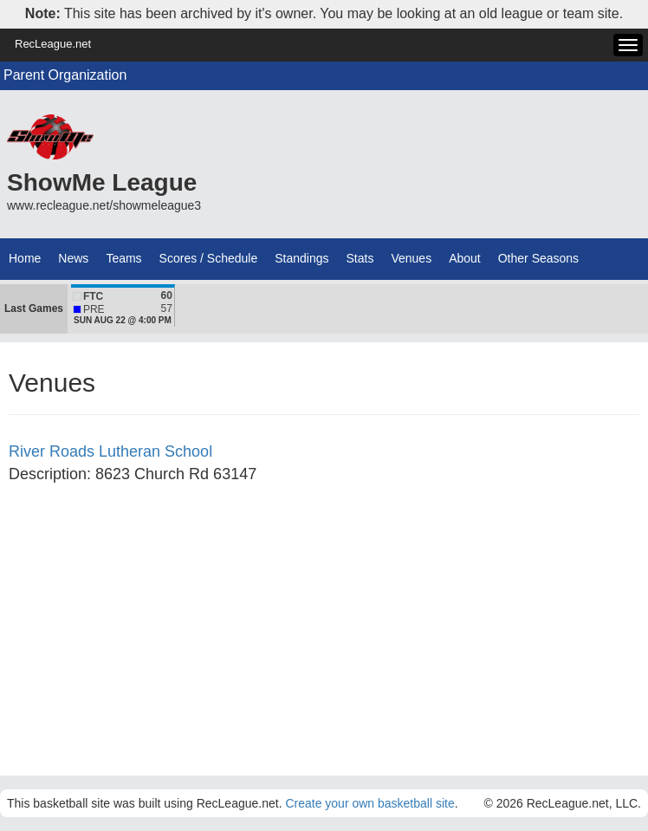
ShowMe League (102, 182)
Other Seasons (538, 258)
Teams (123, 258)
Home (25, 258)
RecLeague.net (53, 43)
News (73, 258)
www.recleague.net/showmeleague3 (104, 205)
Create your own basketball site (369, 803)
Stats (360, 258)
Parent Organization (64, 75)
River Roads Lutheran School (110, 451)
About (465, 258)
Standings (301, 258)
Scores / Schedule (208, 258)
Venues (411, 258)
